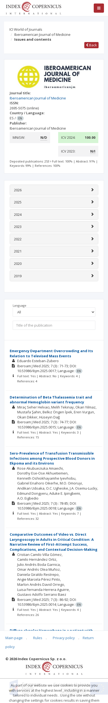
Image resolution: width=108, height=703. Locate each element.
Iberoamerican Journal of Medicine (42, 34)
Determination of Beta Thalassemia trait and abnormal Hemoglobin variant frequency (51, 400)
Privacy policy (64, 637)
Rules (37, 637)
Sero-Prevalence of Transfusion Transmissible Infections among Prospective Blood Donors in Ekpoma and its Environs (52, 458)
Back (91, 45)
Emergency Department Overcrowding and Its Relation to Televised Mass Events (51, 353)
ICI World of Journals (25, 29)
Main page (14, 637)
